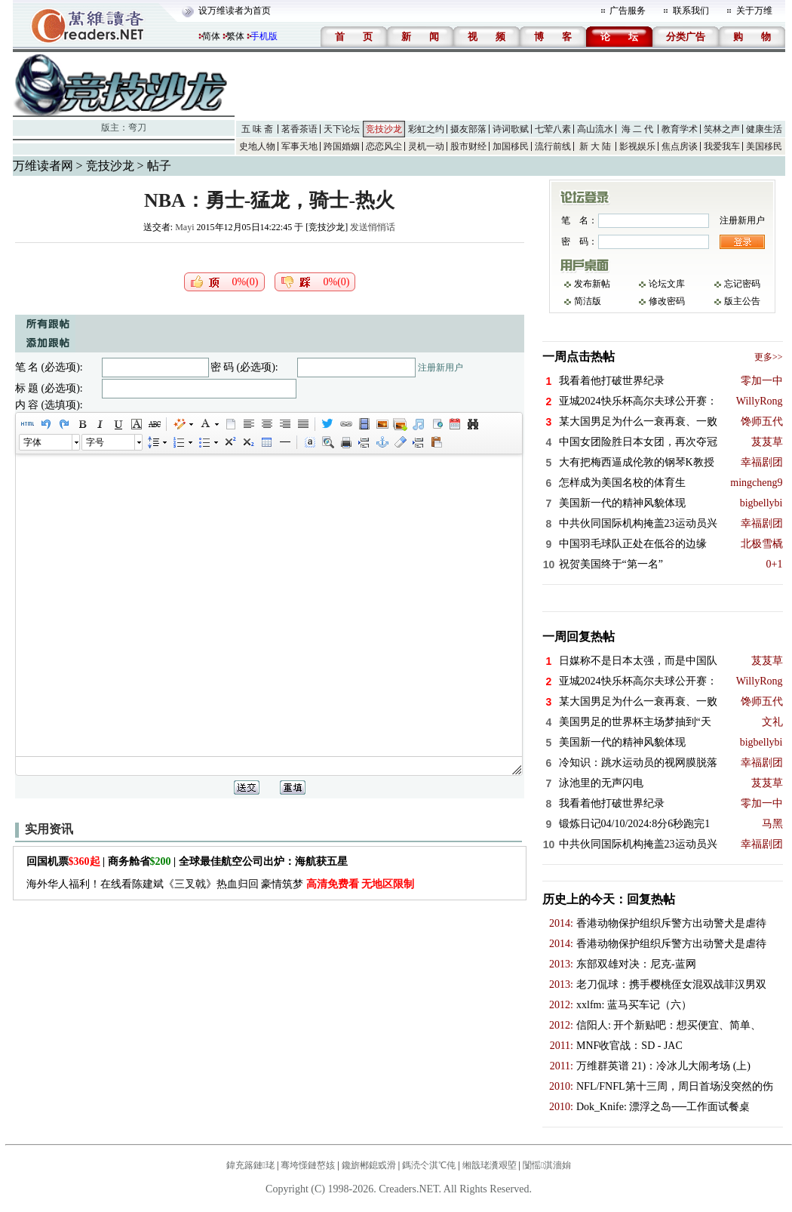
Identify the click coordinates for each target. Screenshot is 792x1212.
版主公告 (742, 301)
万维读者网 (43, 165)
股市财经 (468, 146)
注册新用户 (440, 367)
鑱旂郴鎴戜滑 (369, 1165)
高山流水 (595, 129)
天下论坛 (342, 129)
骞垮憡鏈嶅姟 (308, 1165)
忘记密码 (742, 283)
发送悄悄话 (372, 227)
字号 (95, 442)
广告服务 (627, 10)
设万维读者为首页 (234, 10)
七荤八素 (553, 129)
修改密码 (667, 301)
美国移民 (764, 146)
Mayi (184, 227)
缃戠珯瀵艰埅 (489, 1165)
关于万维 (754, 10)
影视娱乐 (637, 146)
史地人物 (257, 146)
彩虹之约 (426, 129)
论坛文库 (667, 283)
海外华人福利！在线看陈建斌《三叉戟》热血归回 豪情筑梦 (220, 884)
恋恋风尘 (384, 146)
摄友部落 (468, 129)
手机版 (264, 36)
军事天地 (299, 146)
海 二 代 (637, 129)
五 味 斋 (257, 129)
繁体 (235, 36)
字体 (32, 442)
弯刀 (137, 127)
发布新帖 (592, 283)
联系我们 (691, 10)
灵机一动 (426, 146)
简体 (211, 36)
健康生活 (764, 129)
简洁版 (587, 301)
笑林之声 (722, 129)
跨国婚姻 (342, 146)
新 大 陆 (595, 146)
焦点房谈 (680, 146)
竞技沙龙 (384, 129)
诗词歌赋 (511, 129)
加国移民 (511, 146)
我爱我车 (722, 146)
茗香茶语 (299, 129)
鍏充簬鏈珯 (250, 1165)
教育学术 (680, 129)
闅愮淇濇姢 (547, 1165)
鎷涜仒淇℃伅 (429, 1165)
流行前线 (553, 146)
